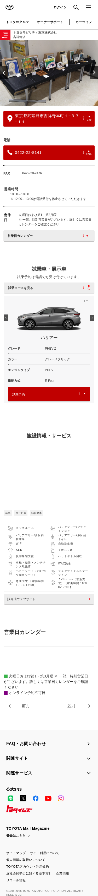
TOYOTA (9, 7)
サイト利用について (44, 853)
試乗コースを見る (49, 287)
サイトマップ (16, 853)
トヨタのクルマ (17, 22)
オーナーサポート (50, 22)
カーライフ (84, 22)
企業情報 (62, 873)
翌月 (71, 705)
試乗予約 (48, 394)
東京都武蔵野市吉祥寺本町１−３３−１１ (49, 118)
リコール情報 (16, 880)
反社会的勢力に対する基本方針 (29, 873)
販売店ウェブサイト (50, 599)
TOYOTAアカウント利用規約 (27, 866)
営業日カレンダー (48, 236)
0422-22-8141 (49, 152)
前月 (26, 705)
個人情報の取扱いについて (25, 860)
